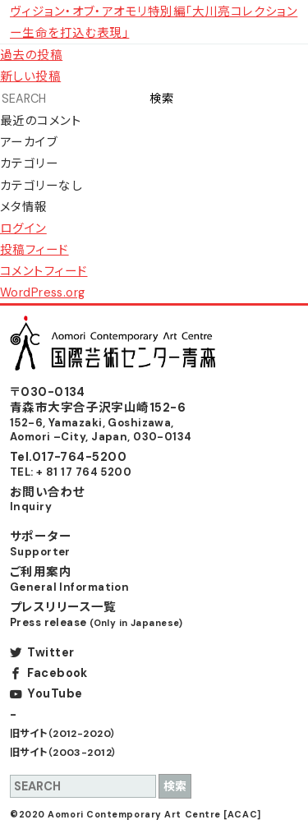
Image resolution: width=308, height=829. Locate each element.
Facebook (57, 673)
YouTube (54, 693)
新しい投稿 (30, 76)
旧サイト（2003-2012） (63, 752)
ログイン (23, 228)
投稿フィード (34, 249)
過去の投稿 (31, 55)
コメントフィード (43, 271)
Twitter (50, 652)
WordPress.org (42, 292)
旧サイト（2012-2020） (63, 733)
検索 (161, 98)
